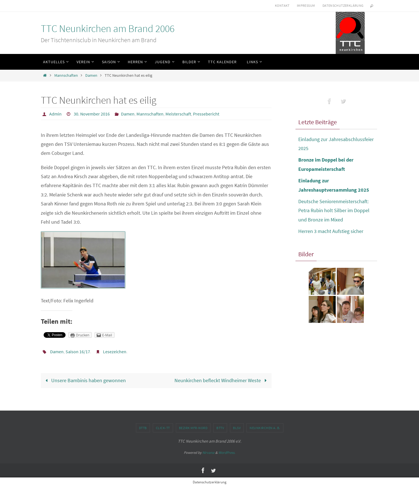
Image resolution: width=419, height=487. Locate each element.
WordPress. (226, 452)
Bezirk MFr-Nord (193, 428)
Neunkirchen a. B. (265, 428)
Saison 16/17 (78, 351)
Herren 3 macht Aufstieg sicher (330, 231)
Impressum (306, 5)
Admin (55, 114)
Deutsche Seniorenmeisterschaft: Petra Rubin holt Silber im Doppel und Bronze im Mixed (333, 210)
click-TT (163, 428)
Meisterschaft (178, 114)
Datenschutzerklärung (343, 5)
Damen (91, 75)
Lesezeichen (114, 351)
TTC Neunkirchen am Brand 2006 (107, 28)
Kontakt (282, 5)
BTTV (220, 428)
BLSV (237, 428)
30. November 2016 (92, 114)
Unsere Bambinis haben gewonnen (84, 380)
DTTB (143, 428)
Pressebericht (206, 114)
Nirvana (208, 452)
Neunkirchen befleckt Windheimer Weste (221, 380)
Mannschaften (66, 75)
